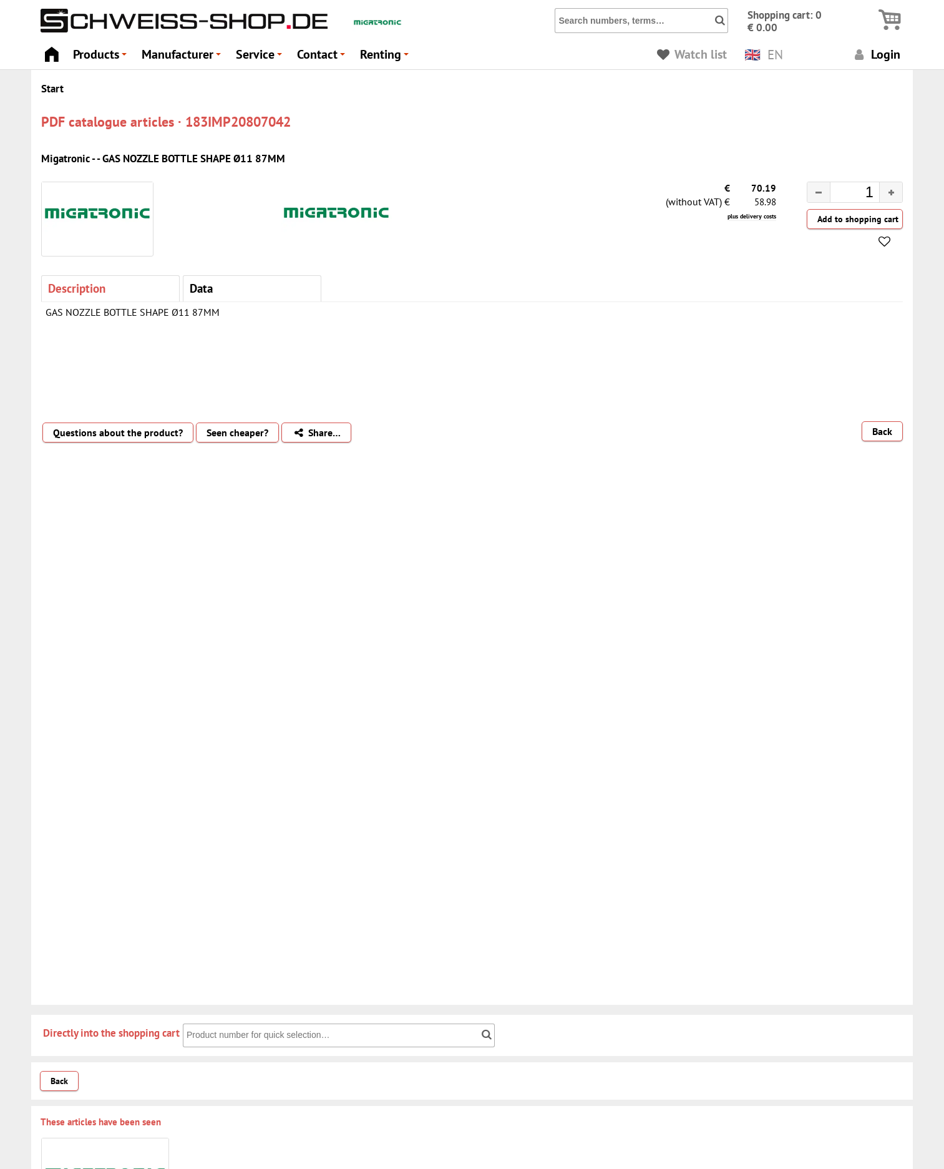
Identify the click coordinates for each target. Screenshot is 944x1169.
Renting (386, 57)
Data (201, 288)
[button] (890, 192)
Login (875, 54)
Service (261, 57)
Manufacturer (183, 57)
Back (882, 431)
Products (101, 57)
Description (76, 288)
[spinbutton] (844, 194)
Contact (323, 57)
